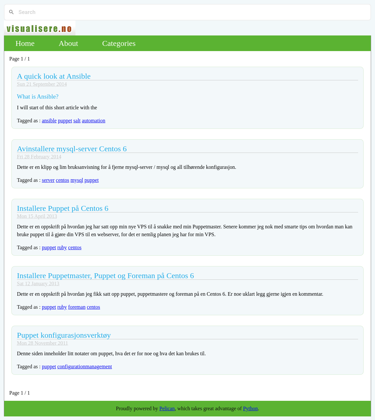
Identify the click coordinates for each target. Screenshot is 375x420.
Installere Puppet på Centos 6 (62, 208)
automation (93, 120)
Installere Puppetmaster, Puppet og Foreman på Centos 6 (105, 275)
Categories (119, 43)
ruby (62, 247)
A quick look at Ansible (54, 76)
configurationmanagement (84, 366)
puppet (65, 120)
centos (62, 180)
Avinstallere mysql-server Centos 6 (72, 148)
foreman (77, 307)
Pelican (167, 408)
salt (77, 120)
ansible (49, 120)
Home (25, 43)
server (48, 180)
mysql (77, 180)
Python (250, 408)
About (68, 43)
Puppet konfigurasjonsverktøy (64, 335)
